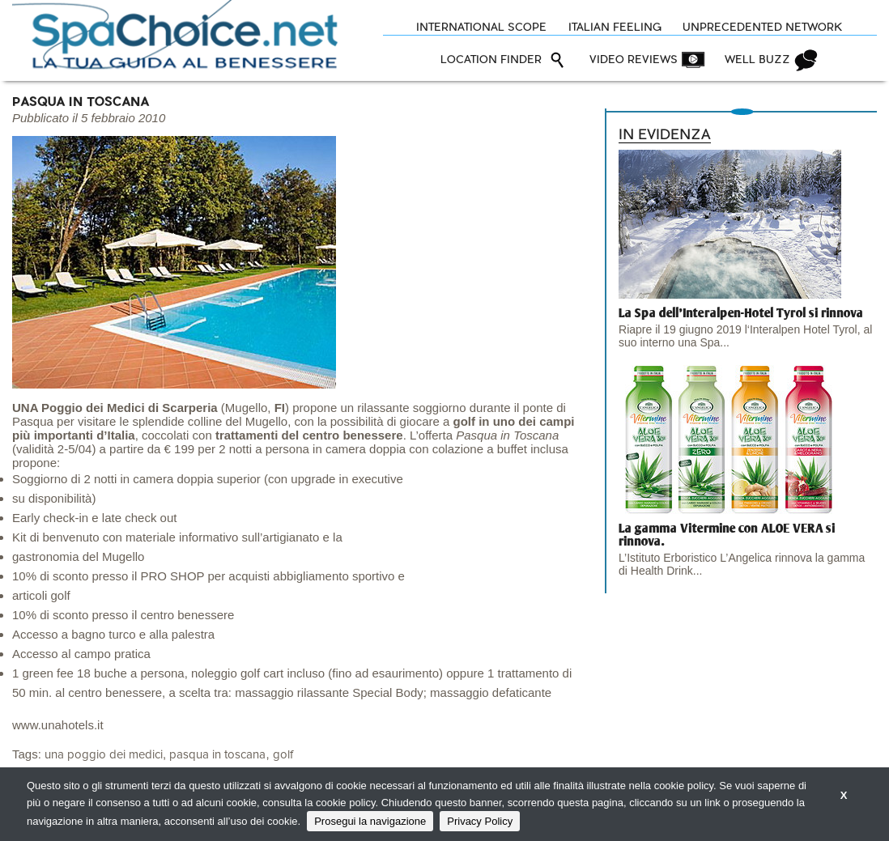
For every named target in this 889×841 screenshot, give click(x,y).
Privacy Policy (480, 821)
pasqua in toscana (217, 755)
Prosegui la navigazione (370, 821)
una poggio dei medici (104, 755)
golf (283, 755)
